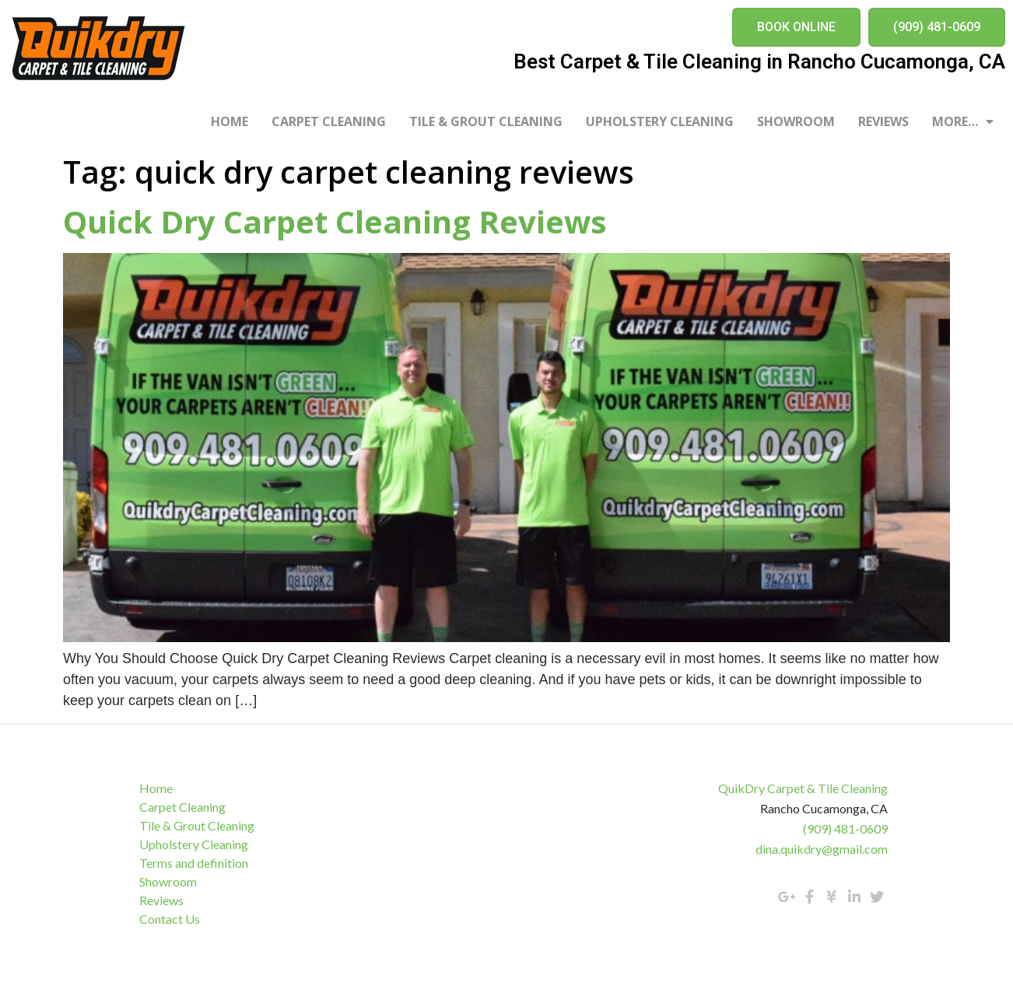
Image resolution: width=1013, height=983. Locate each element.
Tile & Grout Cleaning (486, 121)
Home (229, 121)
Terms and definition (195, 862)
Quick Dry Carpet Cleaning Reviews (335, 221)
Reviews (883, 121)
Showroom (796, 121)
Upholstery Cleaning (660, 121)
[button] (796, 27)
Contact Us (171, 918)
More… (963, 121)
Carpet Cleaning (329, 121)
